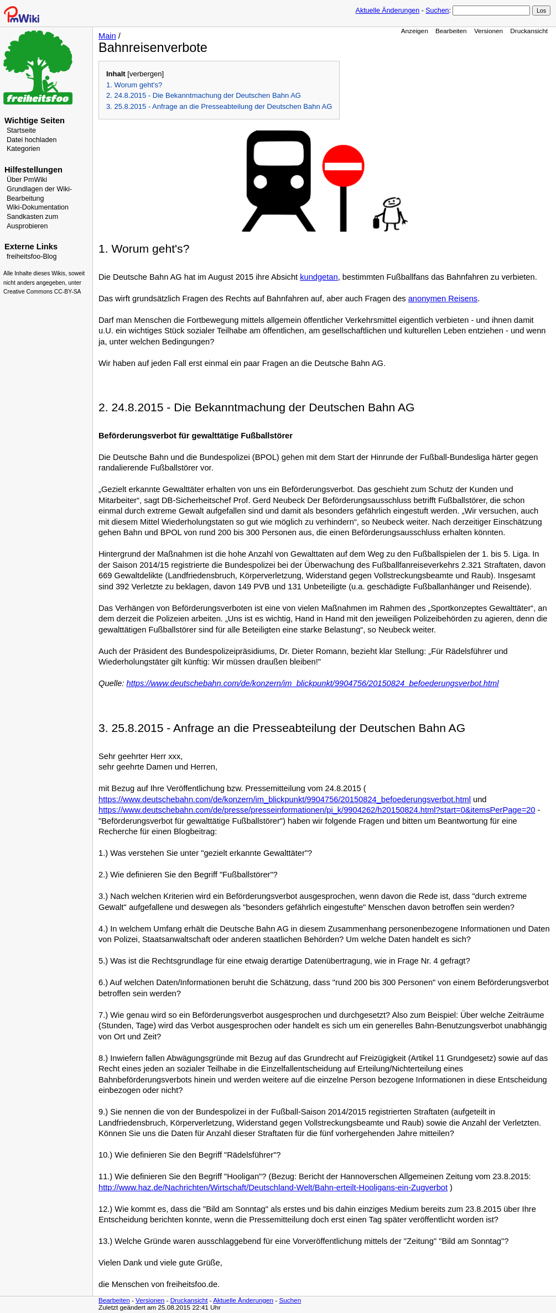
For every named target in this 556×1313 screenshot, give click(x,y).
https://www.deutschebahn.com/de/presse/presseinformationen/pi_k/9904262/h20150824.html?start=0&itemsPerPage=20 (317, 809)
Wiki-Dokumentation (38, 207)
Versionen (488, 30)
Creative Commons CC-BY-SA (42, 292)
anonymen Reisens (442, 298)
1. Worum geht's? (134, 85)
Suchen (437, 10)
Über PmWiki (27, 180)
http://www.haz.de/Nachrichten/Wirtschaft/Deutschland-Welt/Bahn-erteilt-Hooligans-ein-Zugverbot (273, 1187)
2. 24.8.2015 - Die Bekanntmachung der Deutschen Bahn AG (203, 95)
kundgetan (318, 277)
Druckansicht (529, 30)
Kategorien (23, 149)
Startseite (21, 130)
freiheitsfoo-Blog (31, 256)
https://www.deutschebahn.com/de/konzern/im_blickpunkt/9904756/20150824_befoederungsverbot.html (313, 683)
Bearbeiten (451, 30)
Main (107, 36)
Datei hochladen (31, 140)
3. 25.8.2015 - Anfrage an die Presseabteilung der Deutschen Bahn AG (219, 106)
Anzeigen (414, 30)
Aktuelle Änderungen (388, 10)
